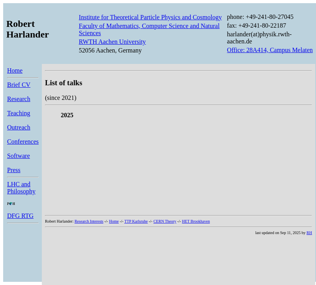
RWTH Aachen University (112, 41)
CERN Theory (164, 221)
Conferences (23, 141)
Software (18, 155)
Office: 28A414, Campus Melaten (269, 50)
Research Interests (89, 221)
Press (14, 170)
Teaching (18, 113)
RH (309, 233)
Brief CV (18, 84)
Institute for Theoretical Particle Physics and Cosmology (150, 17)
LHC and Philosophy (21, 188)
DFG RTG (20, 215)
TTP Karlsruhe (136, 221)
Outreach (18, 127)
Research (18, 99)
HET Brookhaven (196, 221)
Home (14, 70)
